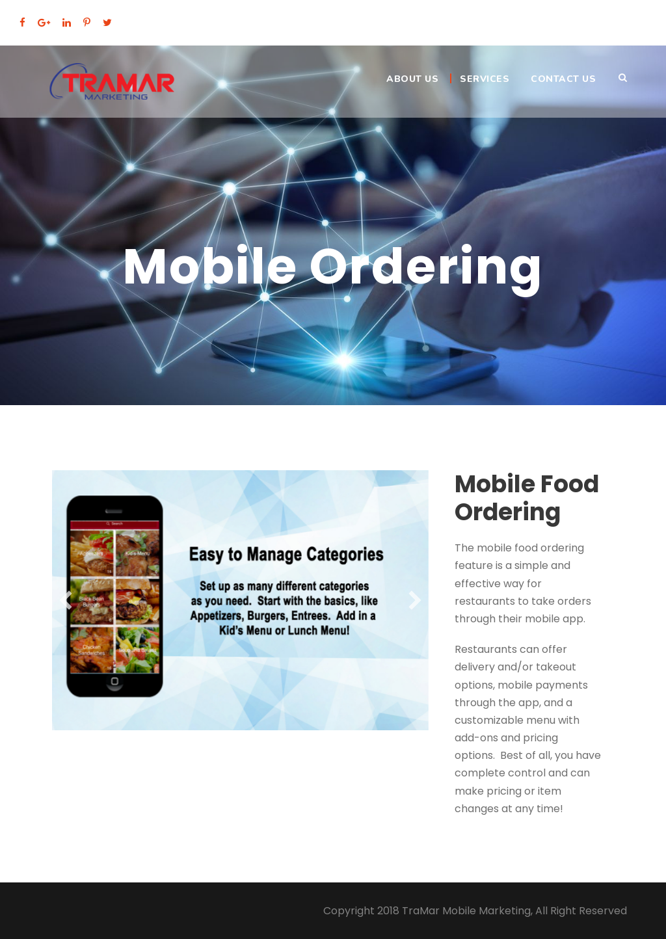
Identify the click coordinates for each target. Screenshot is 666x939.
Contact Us (563, 79)
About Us (412, 79)
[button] (65, 600)
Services (484, 79)
